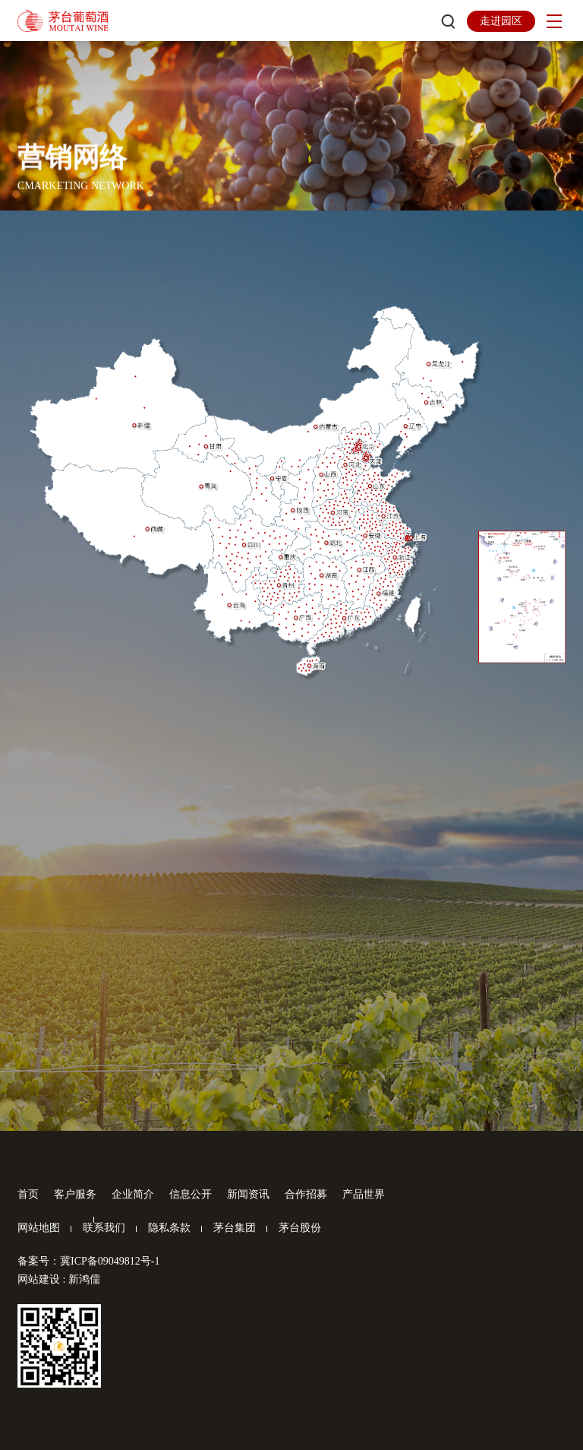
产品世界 (363, 1194)
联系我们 (104, 1227)
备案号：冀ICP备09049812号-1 (88, 1261)
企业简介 (133, 1194)
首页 (28, 1194)
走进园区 (501, 21)
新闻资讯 (248, 1194)
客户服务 (75, 1194)
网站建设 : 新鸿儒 (58, 1279)
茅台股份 (300, 1227)
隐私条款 (169, 1227)
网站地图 (38, 1227)
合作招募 (306, 1194)
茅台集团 (234, 1227)
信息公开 (190, 1194)
